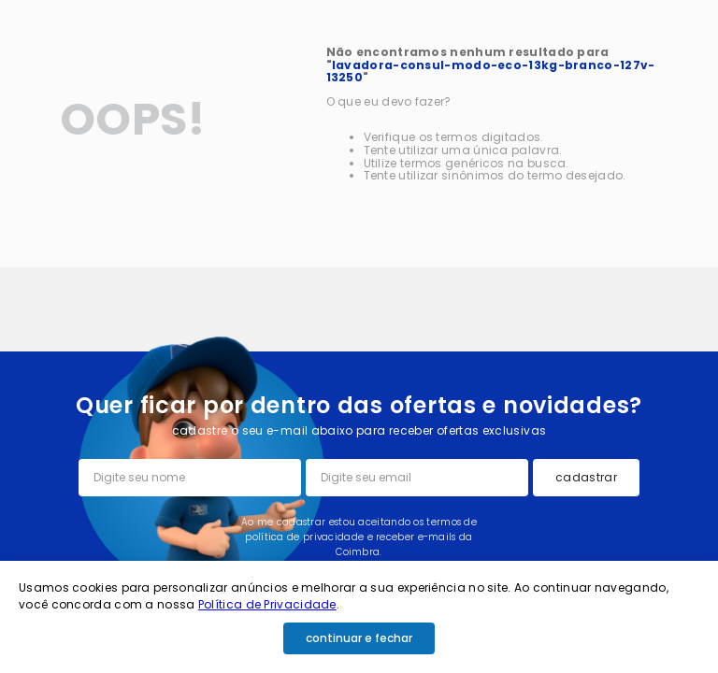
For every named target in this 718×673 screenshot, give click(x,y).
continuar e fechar (359, 638)
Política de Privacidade (267, 604)
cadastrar (586, 477)
